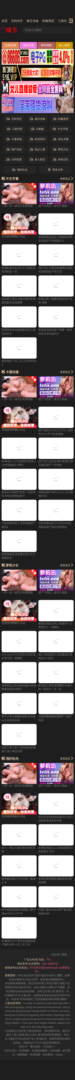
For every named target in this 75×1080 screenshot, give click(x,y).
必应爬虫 (48, 1054)
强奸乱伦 (19, 169)
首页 (5, 21)
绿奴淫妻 (28, 45)
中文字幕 (60, 129)
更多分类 (55, 169)
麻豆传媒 (33, 21)
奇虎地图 (35, 1054)
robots (59, 1054)
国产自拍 (14, 149)
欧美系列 (37, 139)
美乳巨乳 (60, 159)
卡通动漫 (14, 139)
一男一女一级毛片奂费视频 (17, 205)
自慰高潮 (10, 45)
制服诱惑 (48, 21)
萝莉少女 (60, 149)
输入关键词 (33, 30)
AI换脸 (37, 129)
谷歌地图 (55, 1050)
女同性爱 (14, 159)
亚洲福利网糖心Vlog (13, 236)
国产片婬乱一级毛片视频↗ (54, 205)
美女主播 (60, 139)
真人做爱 (64, 45)
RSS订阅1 (11, 1050)
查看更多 (67, 178)
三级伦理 (64, 21)
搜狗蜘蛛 (22, 1054)
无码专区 (17, 21)
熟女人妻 (37, 149)
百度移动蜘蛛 (39, 1050)
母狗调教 (46, 45)
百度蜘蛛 (24, 1050)
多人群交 (37, 159)
